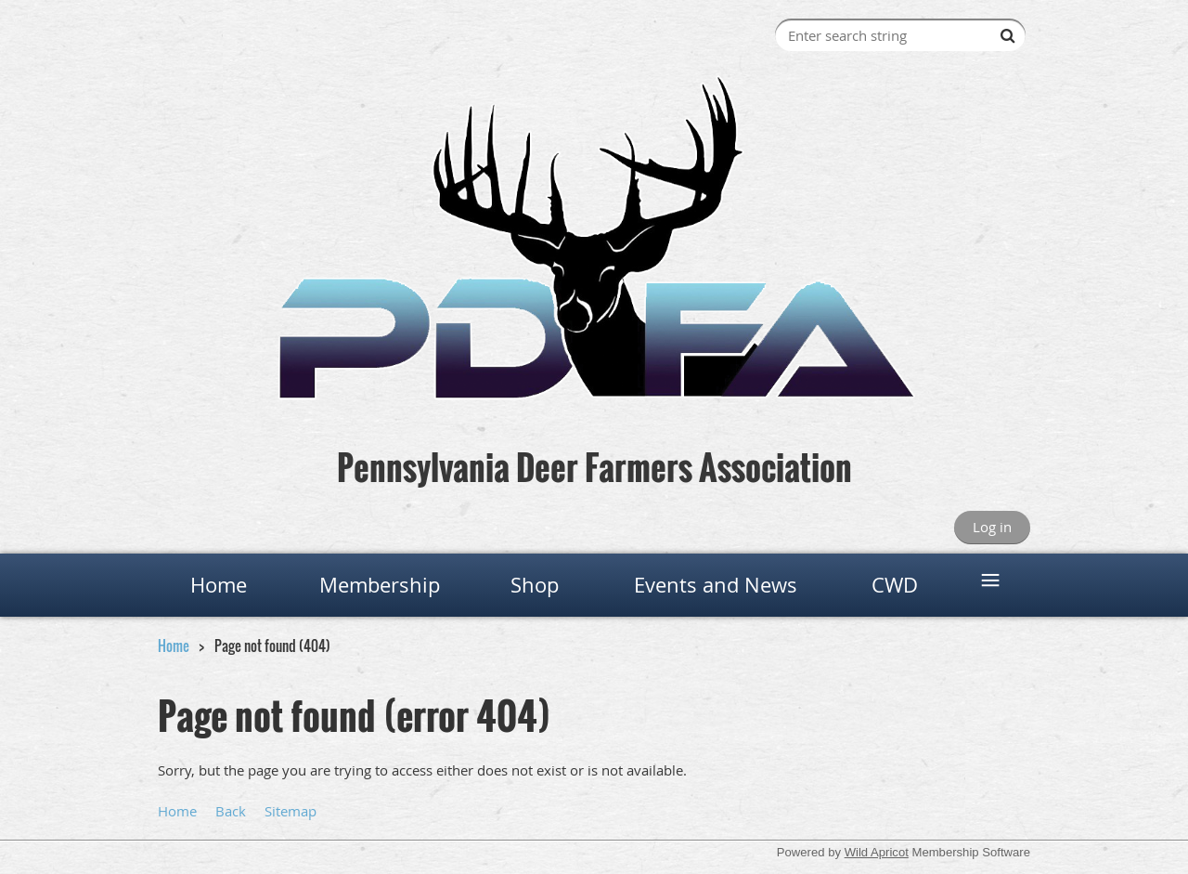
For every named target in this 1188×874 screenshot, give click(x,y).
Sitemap (290, 811)
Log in (992, 526)
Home (173, 645)
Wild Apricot (877, 852)
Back (230, 811)
